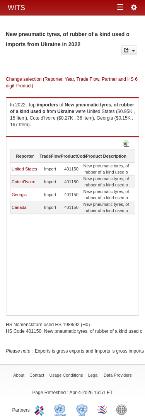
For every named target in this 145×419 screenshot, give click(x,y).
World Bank (123, 409)
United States (24, 169)
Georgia (19, 194)
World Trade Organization (102, 409)
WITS (16, 8)
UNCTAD (61, 409)
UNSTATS (82, 409)
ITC (40, 409)
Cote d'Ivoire (23, 181)
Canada (19, 207)
